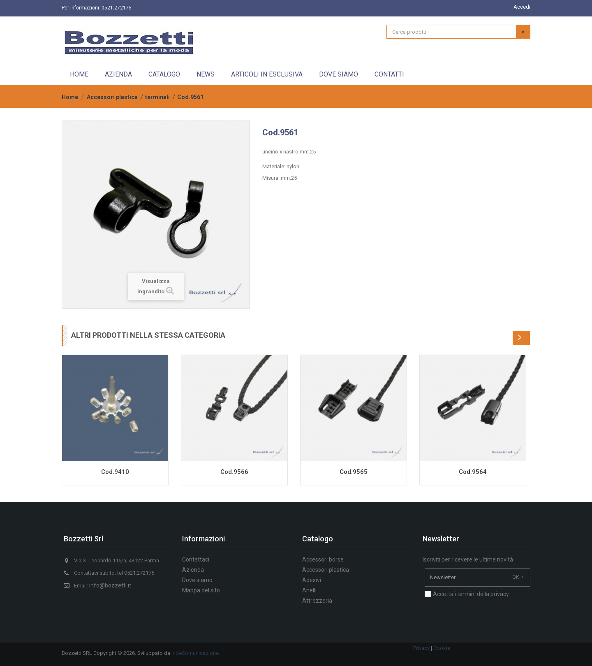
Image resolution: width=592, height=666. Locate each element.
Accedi (521, 7)
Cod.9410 (115, 472)
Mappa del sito (201, 590)
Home (79, 74)
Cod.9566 (234, 472)
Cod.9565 (354, 472)
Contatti (389, 74)
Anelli (309, 590)
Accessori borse (323, 559)
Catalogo (164, 74)
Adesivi (311, 580)
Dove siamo (338, 74)
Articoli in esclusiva (267, 74)
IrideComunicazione (195, 653)
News (206, 74)
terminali (157, 97)
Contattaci (195, 559)
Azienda (118, 74)
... (304, 611)
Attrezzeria (317, 600)
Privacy (421, 648)
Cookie (441, 648)
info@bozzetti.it (110, 585)
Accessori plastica (112, 97)
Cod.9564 (473, 472)
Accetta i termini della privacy (471, 594)
